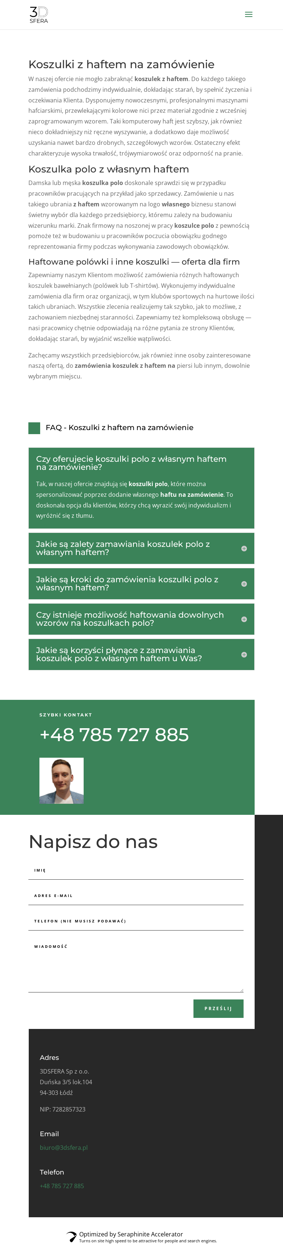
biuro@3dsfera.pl (64, 1148)
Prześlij (219, 1008)
